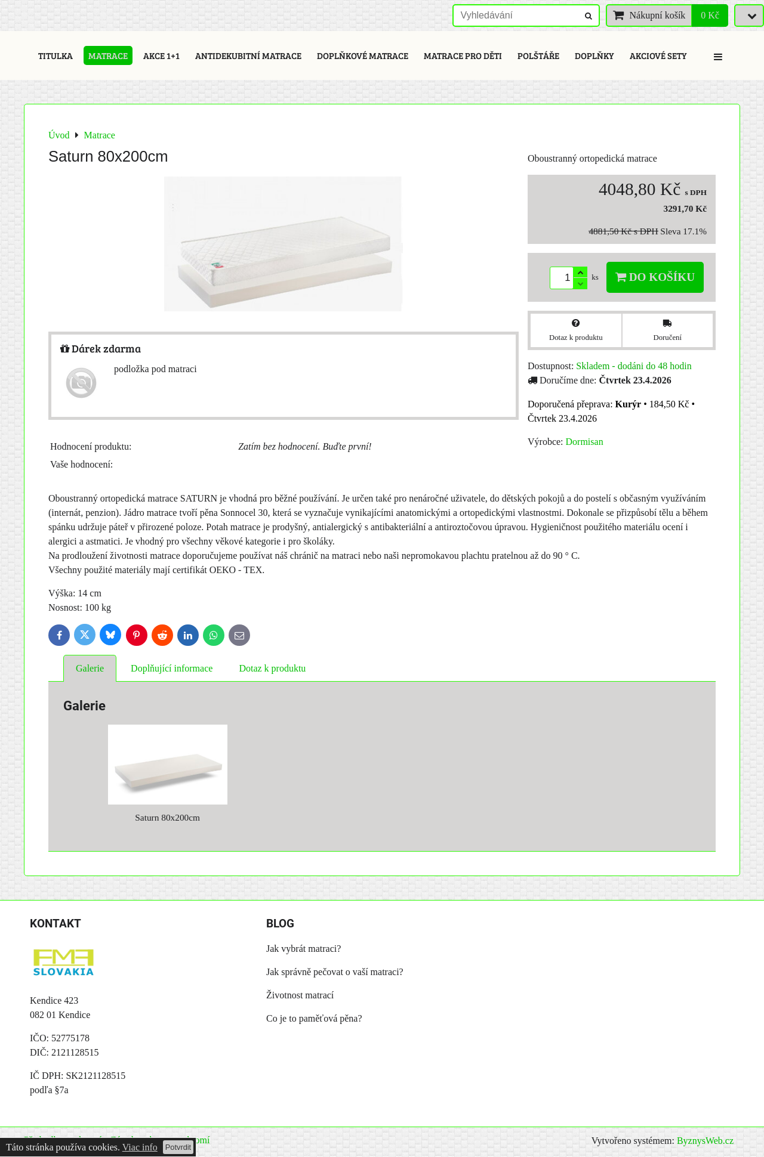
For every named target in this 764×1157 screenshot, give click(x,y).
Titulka (55, 55)
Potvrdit (178, 1147)
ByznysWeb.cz (705, 1141)
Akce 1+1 (161, 55)
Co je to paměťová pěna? (314, 1018)
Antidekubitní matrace (248, 55)
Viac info (140, 1147)
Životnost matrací (300, 995)
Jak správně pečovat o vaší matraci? (334, 972)
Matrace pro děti (463, 55)
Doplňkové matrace (362, 55)
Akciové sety (658, 55)
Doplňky (594, 55)
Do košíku (655, 277)
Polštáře (538, 55)
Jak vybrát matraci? (303, 948)
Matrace (108, 55)
